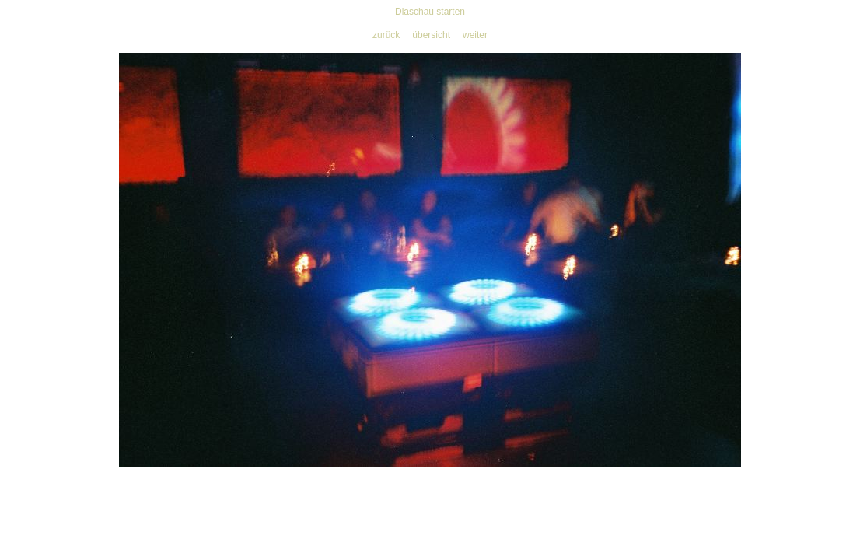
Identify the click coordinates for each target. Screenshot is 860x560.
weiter (475, 35)
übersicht (431, 35)
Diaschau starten (430, 11)
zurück (386, 35)
